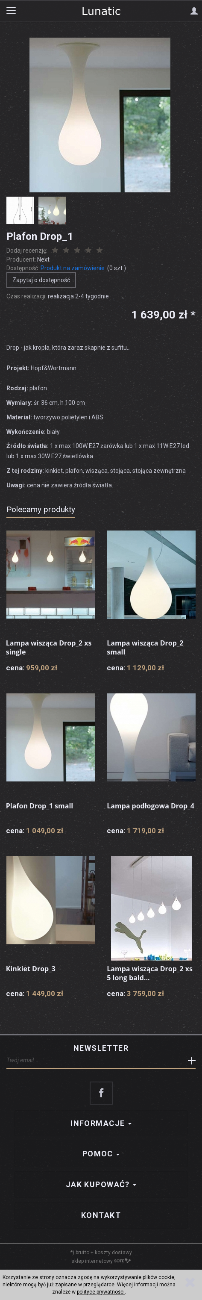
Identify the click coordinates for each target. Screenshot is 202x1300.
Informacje (101, 1123)
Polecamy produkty (40, 509)
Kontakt (101, 1215)
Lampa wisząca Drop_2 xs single (49, 647)
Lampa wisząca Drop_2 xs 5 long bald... (150, 973)
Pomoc (101, 1153)
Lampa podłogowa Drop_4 (150, 806)
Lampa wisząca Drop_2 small (145, 647)
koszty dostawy (113, 1253)
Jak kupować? (101, 1184)
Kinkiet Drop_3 (31, 968)
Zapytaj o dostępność (41, 280)
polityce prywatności (101, 1292)
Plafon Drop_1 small (39, 806)
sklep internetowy (101, 1261)
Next (43, 259)
